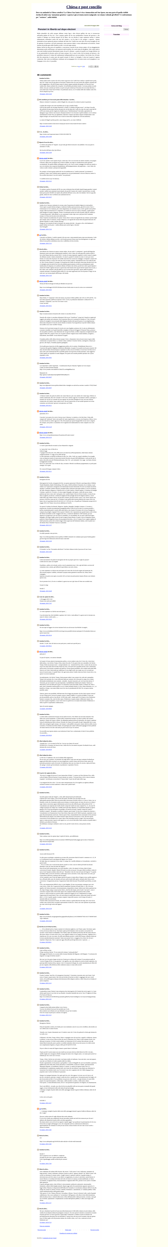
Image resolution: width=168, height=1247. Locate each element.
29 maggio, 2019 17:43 (46, 275)
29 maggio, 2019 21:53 (46, 437)
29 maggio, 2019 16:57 (46, 197)
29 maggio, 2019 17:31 (46, 243)
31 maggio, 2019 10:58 (46, 787)
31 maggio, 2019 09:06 (46, 708)
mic (40, 235)
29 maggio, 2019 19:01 (46, 357)
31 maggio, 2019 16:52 (46, 844)
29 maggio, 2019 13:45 (46, 126)
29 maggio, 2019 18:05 (46, 290)
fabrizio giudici (43, 158)
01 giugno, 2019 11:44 (45, 967)
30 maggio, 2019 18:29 (46, 619)
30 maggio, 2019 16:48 (46, 591)
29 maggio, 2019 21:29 (46, 427)
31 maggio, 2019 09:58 (46, 749)
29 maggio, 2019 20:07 (46, 377)
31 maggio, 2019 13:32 (46, 828)
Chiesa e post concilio (84, 7)
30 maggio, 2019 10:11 (46, 471)
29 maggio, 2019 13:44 (46, 94)
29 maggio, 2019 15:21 (46, 181)
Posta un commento (45, 1226)
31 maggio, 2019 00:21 (46, 646)
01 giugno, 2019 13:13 (45, 1015)
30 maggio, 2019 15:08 (46, 551)
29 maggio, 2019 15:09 (46, 152)
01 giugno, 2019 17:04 (45, 1163)
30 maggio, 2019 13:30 (46, 541)
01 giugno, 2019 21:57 (45, 1203)
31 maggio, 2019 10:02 (46, 767)
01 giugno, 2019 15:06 (45, 1130)
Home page (68, 1230)
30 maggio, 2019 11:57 (46, 525)
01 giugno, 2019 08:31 (45, 942)
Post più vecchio (95, 1230)
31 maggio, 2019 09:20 (46, 735)
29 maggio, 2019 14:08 (46, 136)
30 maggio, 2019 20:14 (46, 635)
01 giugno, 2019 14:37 (45, 1103)
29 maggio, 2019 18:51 (46, 306)
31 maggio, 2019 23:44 (46, 921)
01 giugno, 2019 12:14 (45, 983)
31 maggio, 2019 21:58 (46, 908)
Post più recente (42, 1230)
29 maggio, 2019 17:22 (46, 229)
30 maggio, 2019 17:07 (46, 603)
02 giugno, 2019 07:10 (45, 1222)
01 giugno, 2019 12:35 (45, 999)
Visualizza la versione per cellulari (68, 1233)
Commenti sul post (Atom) (49, 1238)
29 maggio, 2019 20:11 (46, 405)
